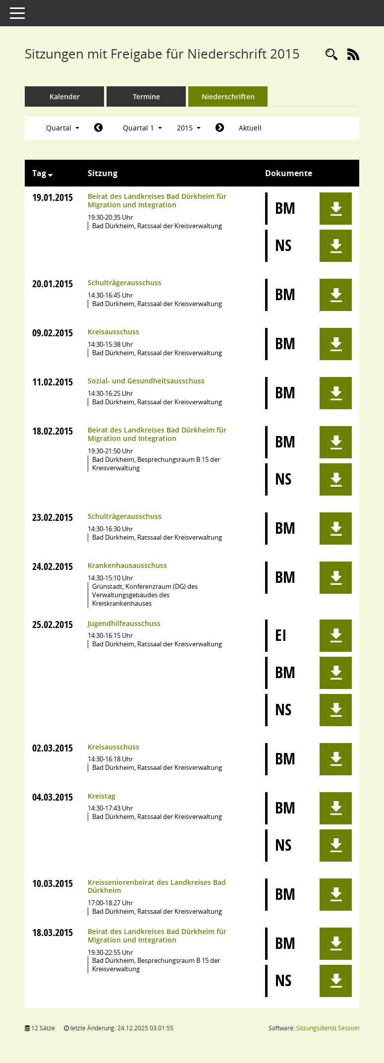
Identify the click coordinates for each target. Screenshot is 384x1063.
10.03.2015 (52, 883)
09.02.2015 (52, 332)
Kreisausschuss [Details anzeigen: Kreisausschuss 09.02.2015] (113, 331)
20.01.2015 (52, 283)
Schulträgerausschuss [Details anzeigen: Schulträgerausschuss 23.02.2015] (125, 516)
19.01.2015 (52, 197)
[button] (336, 208)
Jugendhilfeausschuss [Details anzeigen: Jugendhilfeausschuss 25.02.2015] (124, 623)
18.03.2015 (52, 932)
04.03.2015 (52, 797)
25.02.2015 (52, 624)
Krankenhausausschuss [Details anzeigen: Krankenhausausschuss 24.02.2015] (127, 565)
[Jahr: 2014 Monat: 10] (98, 128)
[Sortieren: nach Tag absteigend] (50, 173)
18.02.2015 (52, 431)
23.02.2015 (52, 517)
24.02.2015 (52, 566)
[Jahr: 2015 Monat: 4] (219, 128)
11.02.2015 (52, 381)
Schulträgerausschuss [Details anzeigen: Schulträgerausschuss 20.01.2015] (125, 282)
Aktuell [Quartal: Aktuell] (250, 127)
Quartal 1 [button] (142, 127)
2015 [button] (189, 127)
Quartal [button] (62, 127)
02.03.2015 (52, 747)
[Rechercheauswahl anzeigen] (331, 55)
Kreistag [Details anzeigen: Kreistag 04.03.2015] (101, 796)
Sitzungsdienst (327, 1028)
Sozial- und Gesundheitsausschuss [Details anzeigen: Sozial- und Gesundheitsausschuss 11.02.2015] (146, 380)
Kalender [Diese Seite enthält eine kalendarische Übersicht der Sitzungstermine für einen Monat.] (65, 96)
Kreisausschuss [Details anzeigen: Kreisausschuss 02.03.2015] (113, 746)
